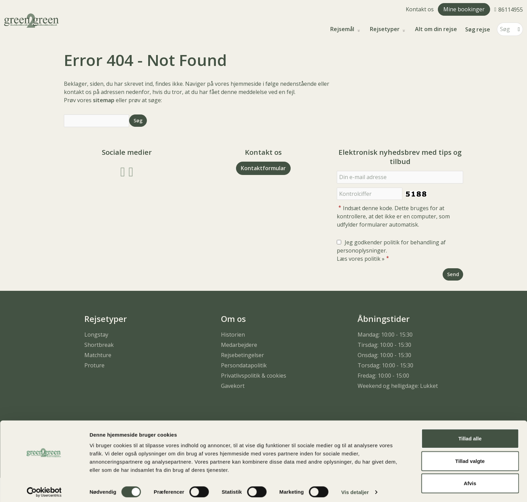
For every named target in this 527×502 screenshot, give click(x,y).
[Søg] (505, 29)
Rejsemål (343, 29)
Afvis (470, 480)
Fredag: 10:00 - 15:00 (383, 375)
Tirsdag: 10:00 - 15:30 (384, 345)
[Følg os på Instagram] (130, 171)
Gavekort (233, 386)
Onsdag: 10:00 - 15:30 (384, 355)
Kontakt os (420, 9)
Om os (233, 318)
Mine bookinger (464, 9)
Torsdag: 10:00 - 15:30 (385, 365)
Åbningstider (384, 318)
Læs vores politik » (361, 258)
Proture (94, 365)
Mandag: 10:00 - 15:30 (385, 334)
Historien (233, 334)
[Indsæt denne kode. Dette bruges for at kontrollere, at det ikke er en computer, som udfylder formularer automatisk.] (369, 194)
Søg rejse (477, 29)
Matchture (97, 355)
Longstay (96, 334)
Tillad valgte (470, 457)
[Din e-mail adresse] (400, 177)
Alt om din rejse (436, 29)
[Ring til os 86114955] (508, 9)
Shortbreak (99, 345)
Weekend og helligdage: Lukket (398, 386)
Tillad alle (470, 435)
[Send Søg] (138, 120)
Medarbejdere (239, 345)
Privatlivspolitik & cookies (253, 375)
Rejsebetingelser (242, 355)
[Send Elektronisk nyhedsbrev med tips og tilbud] (453, 274)
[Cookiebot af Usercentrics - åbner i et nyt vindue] (44, 489)
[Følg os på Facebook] (123, 171)
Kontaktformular (263, 168)
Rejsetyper (385, 29)
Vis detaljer (355, 488)
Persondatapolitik (244, 365)
